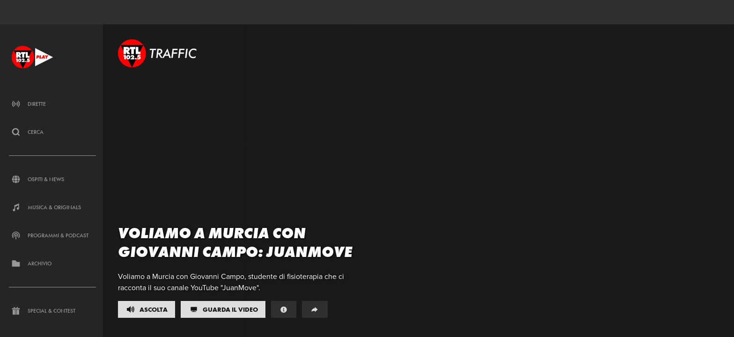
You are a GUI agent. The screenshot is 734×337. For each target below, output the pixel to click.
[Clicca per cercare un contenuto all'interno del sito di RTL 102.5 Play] (52, 132)
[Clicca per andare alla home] (32, 56)
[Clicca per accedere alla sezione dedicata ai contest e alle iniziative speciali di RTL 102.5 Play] (52, 311)
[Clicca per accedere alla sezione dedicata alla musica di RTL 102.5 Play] (52, 235)
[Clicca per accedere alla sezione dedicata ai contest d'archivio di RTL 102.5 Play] (52, 263)
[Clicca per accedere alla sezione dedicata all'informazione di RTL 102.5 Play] (52, 207)
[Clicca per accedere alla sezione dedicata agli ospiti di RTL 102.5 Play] (52, 179)
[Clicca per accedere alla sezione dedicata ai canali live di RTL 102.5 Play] (52, 104)
